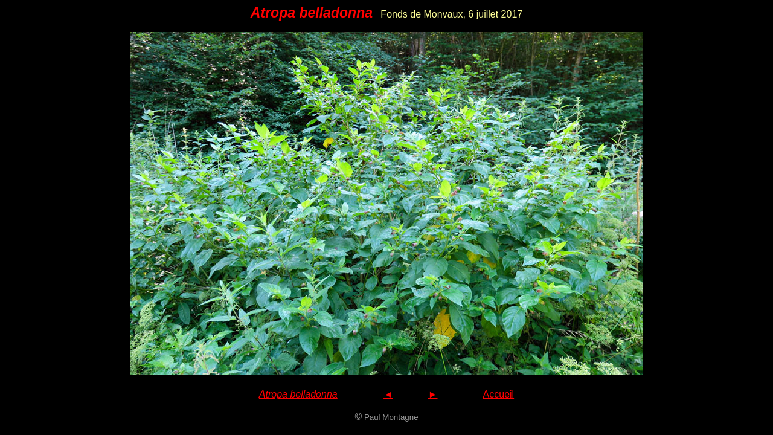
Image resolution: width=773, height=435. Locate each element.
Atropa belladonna (298, 394)
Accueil (499, 394)
